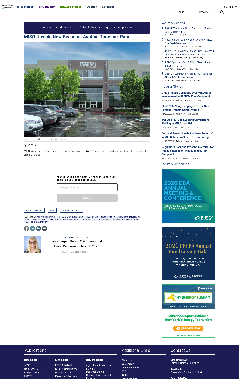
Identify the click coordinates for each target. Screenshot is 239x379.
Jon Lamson (189, 35)
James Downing (197, 58)
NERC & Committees (66, 369)
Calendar (108, 7)
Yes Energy (128, 364)
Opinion (92, 7)
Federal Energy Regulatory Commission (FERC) (77, 217)
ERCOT (28, 376)
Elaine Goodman (195, 80)
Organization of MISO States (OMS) (65, 219)
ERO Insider (47, 7)
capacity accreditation (44, 217)
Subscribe (203, 12)
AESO (27, 365)
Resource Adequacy (71, 210)
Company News (182, 46)
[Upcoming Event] (188, 196)
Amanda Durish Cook (76, 237)
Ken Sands (176, 369)
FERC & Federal (63, 365)
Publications (35, 350)
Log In (180, 12)
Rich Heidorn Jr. (179, 360)
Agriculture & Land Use (98, 365)
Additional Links (136, 350)
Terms (125, 375)
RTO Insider (25, 7)
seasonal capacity (39, 222)
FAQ (124, 371)
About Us (127, 360)
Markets (178, 100)
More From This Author (76, 252)
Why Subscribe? (130, 368)
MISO (52, 210)
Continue (87, 198)
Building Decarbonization (95, 371)
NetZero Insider (70, 7)
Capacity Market (34, 210)
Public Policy (181, 80)
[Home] (7, 7)
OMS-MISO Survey (39, 219)
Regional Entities (64, 373)
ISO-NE (179, 35)
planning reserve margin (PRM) (97, 219)
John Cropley (196, 46)
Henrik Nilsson (195, 69)
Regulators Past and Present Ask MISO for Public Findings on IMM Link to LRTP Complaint (188, 150)
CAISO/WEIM (182, 69)
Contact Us (181, 350)
